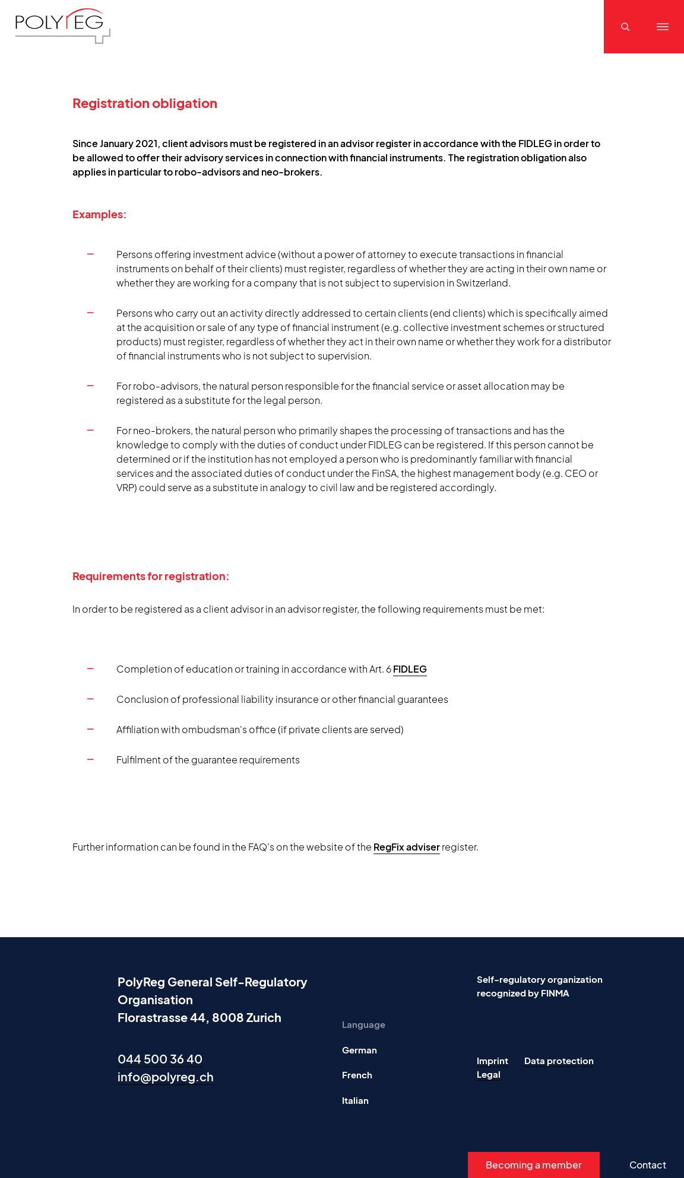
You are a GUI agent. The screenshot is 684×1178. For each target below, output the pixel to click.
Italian (355, 1100)
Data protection (559, 1060)
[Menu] (663, 27)
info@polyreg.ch (166, 1076)
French (357, 1074)
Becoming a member (534, 1164)
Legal (489, 1074)
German (359, 1049)
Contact (647, 1164)
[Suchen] (627, 27)
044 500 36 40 (160, 1058)
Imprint (492, 1060)
